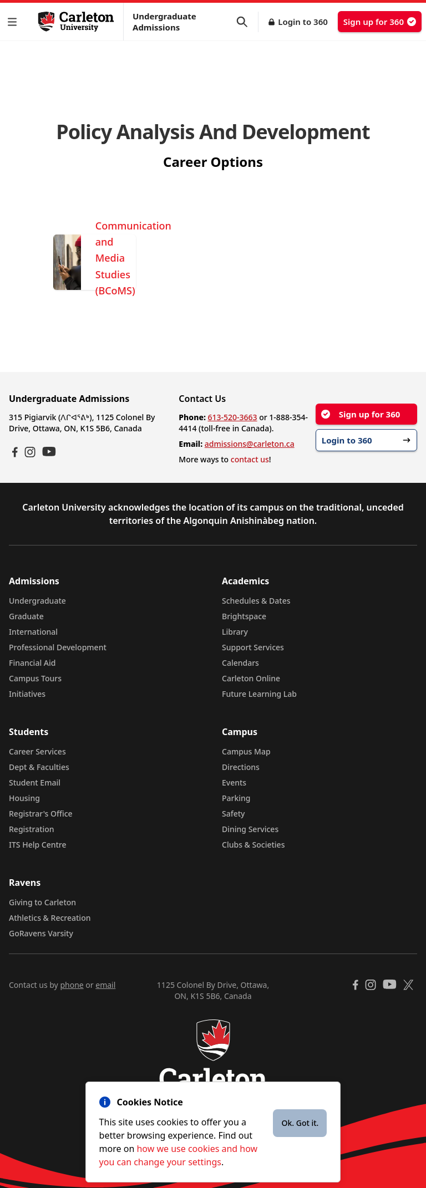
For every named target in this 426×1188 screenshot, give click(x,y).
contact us (250, 459)
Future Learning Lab (259, 694)
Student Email (34, 782)
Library (235, 631)
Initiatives (27, 694)
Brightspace (244, 616)
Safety (233, 813)
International (33, 631)
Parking (236, 798)
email (105, 985)
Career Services (37, 751)
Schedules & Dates (256, 600)
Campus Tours (35, 678)
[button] (14, 22)
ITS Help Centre (38, 844)
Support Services (253, 647)
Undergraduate (37, 600)
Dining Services (250, 829)
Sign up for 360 (379, 21)
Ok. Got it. (299, 1123)
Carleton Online (251, 678)
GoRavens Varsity (41, 933)
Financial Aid (32, 662)
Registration (31, 829)
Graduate (26, 616)
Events (234, 782)
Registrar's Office (41, 813)
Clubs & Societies (253, 844)
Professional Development (57, 647)
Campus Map (246, 751)
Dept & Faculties (39, 767)
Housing (24, 798)
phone (71, 985)
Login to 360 (303, 21)
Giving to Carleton (42, 902)
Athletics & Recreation (49, 917)
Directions (241, 767)
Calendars (240, 662)
